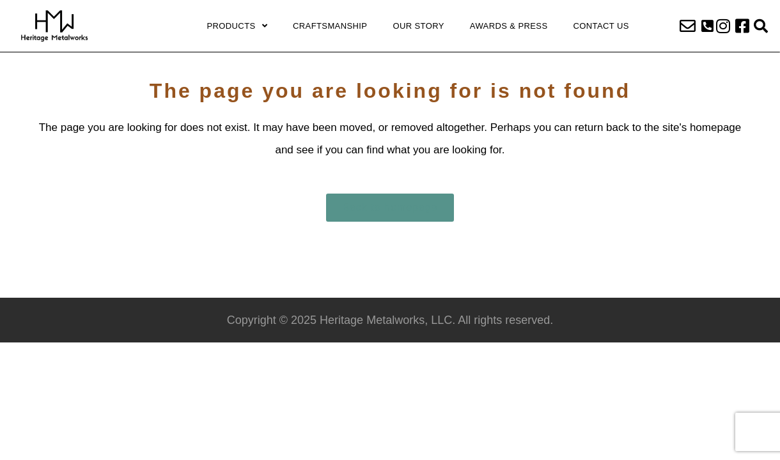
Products (237, 26)
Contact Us (601, 26)
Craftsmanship (330, 26)
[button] (707, 26)
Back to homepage (389, 207)
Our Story (418, 26)
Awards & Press (509, 26)
